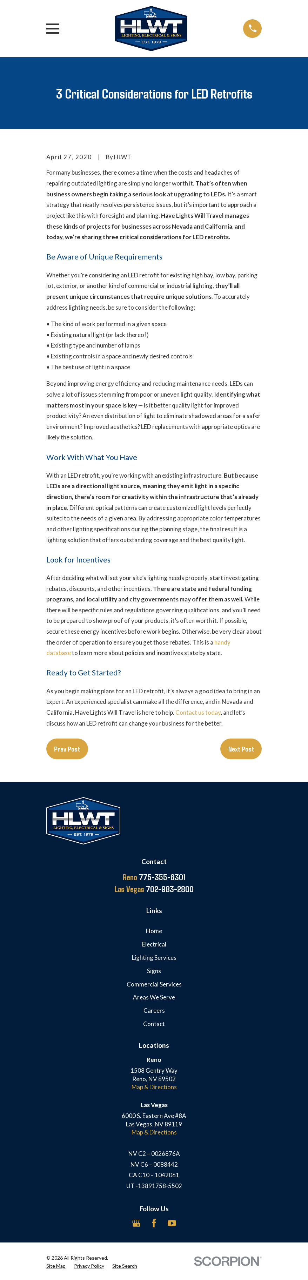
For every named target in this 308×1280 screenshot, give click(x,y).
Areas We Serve (154, 997)
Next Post (241, 749)
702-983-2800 (154, 889)
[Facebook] (154, 1223)
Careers (154, 1010)
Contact (154, 1024)
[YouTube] (172, 1223)
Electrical (154, 944)
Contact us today (198, 712)
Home (154, 931)
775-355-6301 (154, 877)
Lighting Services (154, 957)
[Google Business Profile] (136, 1223)
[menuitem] (56, 1265)
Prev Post (67, 749)
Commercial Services (154, 984)
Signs (154, 971)
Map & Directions (154, 1087)
